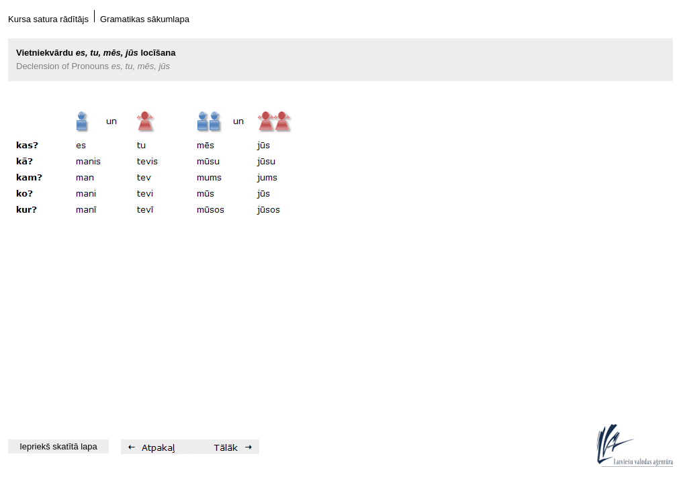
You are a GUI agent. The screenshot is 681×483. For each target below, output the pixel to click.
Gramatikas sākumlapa (144, 19)
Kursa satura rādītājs (48, 19)
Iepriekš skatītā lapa (58, 446)
